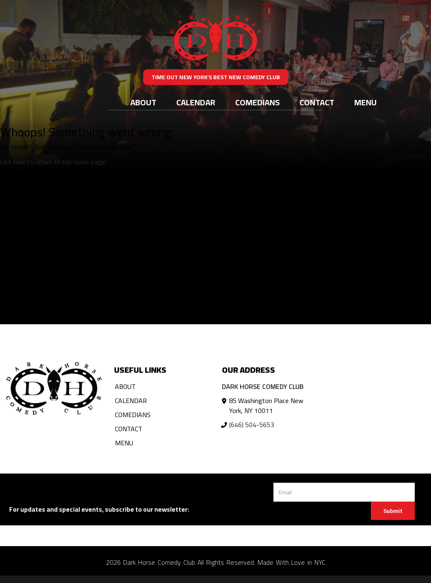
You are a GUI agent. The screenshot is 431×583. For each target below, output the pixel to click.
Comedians (257, 102)
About (143, 102)
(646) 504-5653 (251, 424)
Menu (365, 102)
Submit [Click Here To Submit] (392, 510)
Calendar (195, 102)
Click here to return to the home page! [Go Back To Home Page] (53, 161)
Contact (317, 102)
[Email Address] (344, 492)
